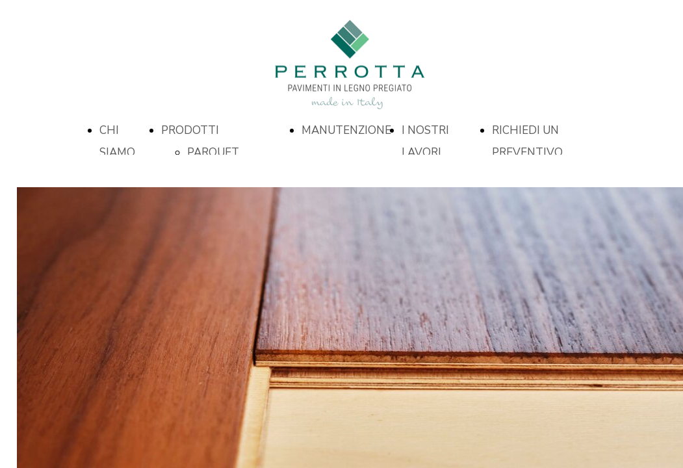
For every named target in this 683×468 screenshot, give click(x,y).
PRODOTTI (190, 130)
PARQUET (213, 152)
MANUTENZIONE (346, 130)
